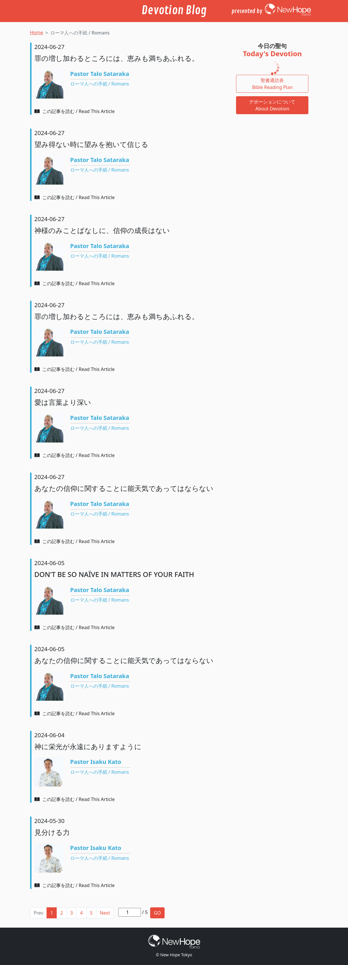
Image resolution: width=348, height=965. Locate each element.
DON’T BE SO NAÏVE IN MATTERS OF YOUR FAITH (114, 574)
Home (36, 32)
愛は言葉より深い (62, 402)
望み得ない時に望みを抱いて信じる (91, 144)
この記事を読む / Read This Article (74, 111)
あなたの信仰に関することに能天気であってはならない (123, 488)
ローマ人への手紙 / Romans (99, 84)
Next (105, 913)
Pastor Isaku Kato (95, 762)
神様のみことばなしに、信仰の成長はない (102, 230)
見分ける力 (52, 832)
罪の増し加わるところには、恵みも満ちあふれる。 (116, 58)
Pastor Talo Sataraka (99, 74)
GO (157, 913)
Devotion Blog (174, 10)
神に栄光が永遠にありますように (87, 746)
